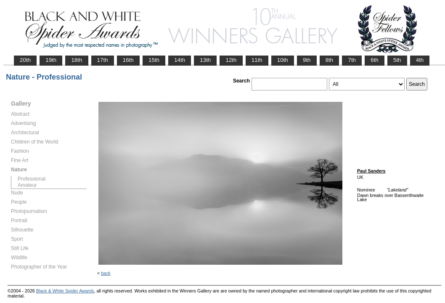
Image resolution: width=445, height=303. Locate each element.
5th (397, 60)
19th (51, 60)
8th (329, 60)
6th (374, 60)
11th (257, 60)
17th (103, 60)
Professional (31, 179)
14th (180, 60)
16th (128, 60)
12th (231, 60)
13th (205, 60)
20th (25, 60)
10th (283, 60)
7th (351, 60)
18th (76, 60)
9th (306, 60)
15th (154, 60)
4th (420, 60)
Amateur (27, 185)
